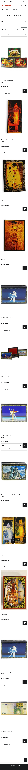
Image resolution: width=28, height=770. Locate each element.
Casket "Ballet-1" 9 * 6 (7, 317)
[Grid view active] (2, 29)
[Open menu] (2, 9)
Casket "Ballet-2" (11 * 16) (7, 672)
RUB (11, 2)
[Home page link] (6, 6)
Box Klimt (3, 199)
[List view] (6, 29)
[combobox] (16, 9)
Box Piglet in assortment (7, 80)
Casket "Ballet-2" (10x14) (7, 435)
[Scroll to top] (25, 760)
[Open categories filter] (14, 21)
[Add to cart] (25, 91)
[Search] (25, 9)
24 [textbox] (23, 29)
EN (24, 2)
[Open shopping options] (14, 25)
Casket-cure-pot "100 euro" (8, 731)
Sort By (2, 34)
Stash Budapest (5, 376)
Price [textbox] (8, 34)
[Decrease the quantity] (3, 91)
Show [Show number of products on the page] (18, 29)
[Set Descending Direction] (25, 34)
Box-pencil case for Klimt (7, 139)
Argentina (3, 1)
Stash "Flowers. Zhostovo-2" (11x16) (10, 613)
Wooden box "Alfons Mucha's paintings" (11, 553)
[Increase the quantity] (21, 91)
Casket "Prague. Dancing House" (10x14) (11, 494)
